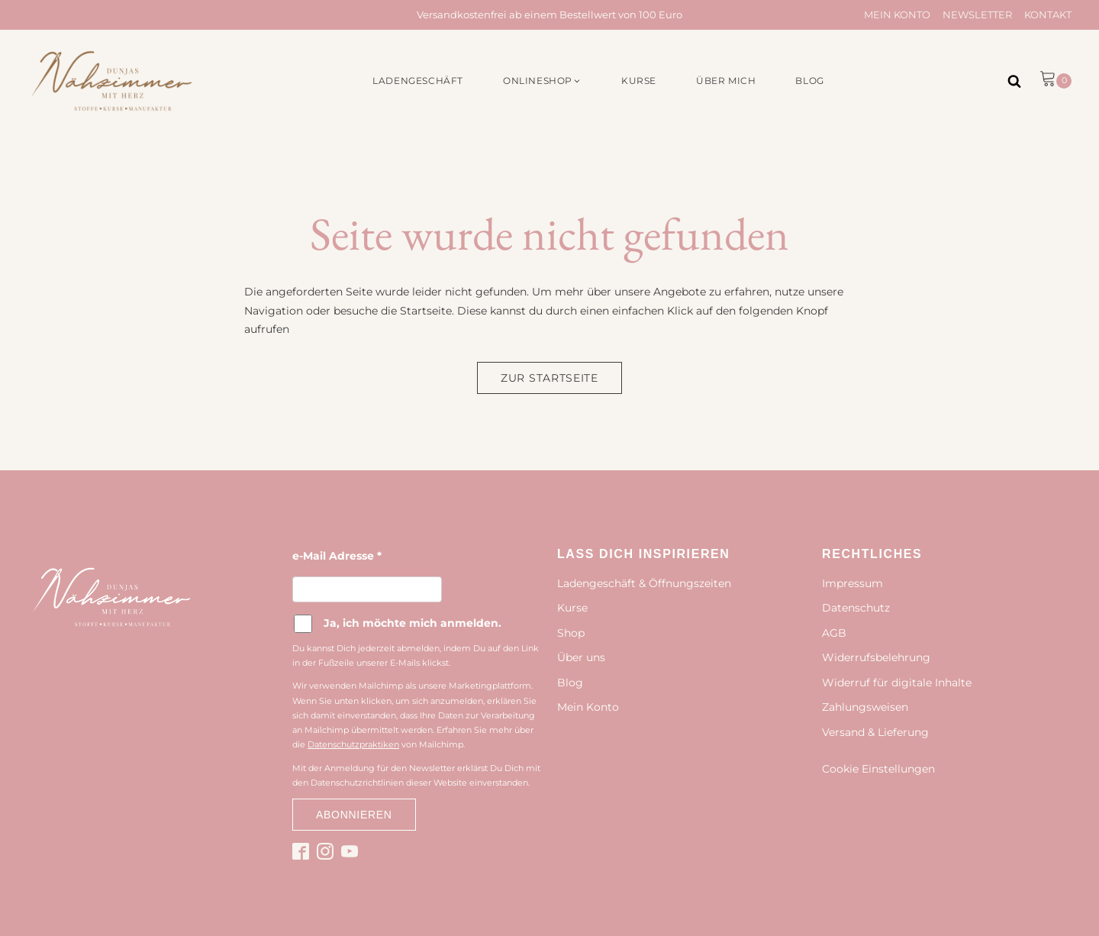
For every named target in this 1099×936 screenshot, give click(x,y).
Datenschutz (856, 608)
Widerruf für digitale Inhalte (897, 682)
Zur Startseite (549, 378)
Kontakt (1048, 14)
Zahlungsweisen (865, 707)
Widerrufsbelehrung (876, 657)
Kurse (572, 608)
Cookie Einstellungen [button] (878, 769)
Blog (570, 682)
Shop (571, 633)
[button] (542, 80)
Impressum (852, 583)
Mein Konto (897, 14)
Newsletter (977, 14)
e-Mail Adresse (337, 556)
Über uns (581, 657)
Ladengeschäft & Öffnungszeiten (644, 583)
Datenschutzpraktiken (353, 744)
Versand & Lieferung (875, 732)
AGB (834, 633)
